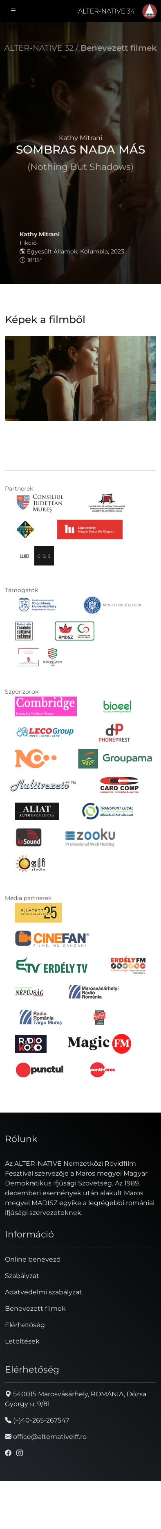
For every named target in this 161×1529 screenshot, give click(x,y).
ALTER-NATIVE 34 (106, 11)
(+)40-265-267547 (37, 1420)
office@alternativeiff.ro (46, 1437)
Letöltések (22, 1341)
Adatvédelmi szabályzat (43, 1292)
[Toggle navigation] (13, 11)
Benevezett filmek (118, 48)
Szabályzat (22, 1276)
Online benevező (32, 1259)
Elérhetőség (25, 1325)
